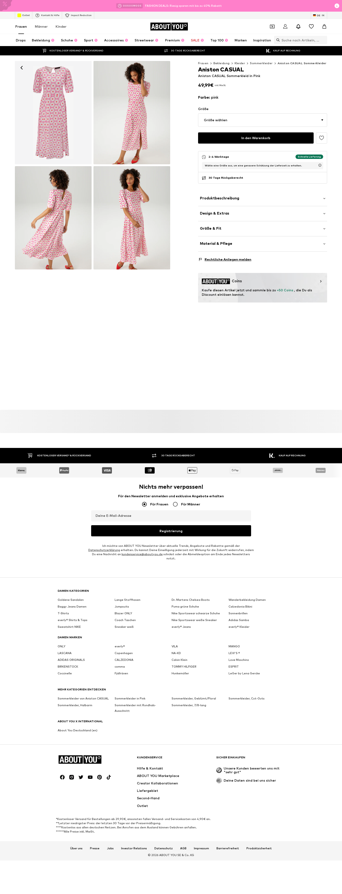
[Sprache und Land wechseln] (319, 15)
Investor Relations (134, 848)
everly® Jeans (181, 626)
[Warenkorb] (324, 26)
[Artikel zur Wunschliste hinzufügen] (321, 138)
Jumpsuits (122, 606)
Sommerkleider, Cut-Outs (247, 698)
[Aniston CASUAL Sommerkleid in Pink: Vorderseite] (53, 112)
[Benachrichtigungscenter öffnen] (298, 26)
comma (120, 666)
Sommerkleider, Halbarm (75, 705)
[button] (262, 120)
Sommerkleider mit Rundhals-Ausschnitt (135, 708)
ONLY (61, 646)
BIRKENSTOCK (68, 666)
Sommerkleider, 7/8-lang (189, 705)
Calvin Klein (179, 660)
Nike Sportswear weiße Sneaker (194, 620)
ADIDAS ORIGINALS (71, 660)
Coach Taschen (125, 620)
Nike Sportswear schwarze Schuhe (196, 613)
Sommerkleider (261, 63)
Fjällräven (121, 673)
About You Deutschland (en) (77, 730)
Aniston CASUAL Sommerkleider (302, 63)
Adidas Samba (239, 620)
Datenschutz (163, 848)
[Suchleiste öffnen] (277, 40)
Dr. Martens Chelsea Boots (191, 600)
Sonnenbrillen (238, 613)
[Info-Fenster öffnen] (337, 5)
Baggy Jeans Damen (72, 606)
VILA (175, 646)
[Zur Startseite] (169, 26)
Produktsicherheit (259, 848)
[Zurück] (21, 67)
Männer (41, 26)
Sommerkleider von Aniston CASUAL (83, 698)
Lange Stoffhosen (127, 600)
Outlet (23, 15)
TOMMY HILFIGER (184, 666)
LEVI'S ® (234, 653)
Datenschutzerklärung (104, 550)
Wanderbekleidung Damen (247, 600)
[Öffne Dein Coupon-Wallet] (272, 26)
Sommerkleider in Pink (130, 698)
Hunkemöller (180, 673)
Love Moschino (239, 660)
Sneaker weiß (124, 626)
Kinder (61, 26)
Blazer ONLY (123, 613)
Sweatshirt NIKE (69, 626)
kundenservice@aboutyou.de (142, 554)
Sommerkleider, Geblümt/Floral (194, 698)
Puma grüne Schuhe (185, 606)
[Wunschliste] (311, 26)
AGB (183, 848)
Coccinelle (65, 673)
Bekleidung (221, 63)
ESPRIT (234, 666)
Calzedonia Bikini (240, 606)
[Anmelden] (285, 26)
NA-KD (176, 653)
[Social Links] (62, 777)
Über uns (76, 848)
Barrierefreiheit (227, 848)
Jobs (110, 848)
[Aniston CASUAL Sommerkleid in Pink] (53, 217)
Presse (95, 848)
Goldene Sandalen (71, 600)
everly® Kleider (239, 626)
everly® (120, 646)
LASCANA (65, 653)
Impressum (201, 848)
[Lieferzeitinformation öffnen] (320, 165)
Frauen (21, 26)
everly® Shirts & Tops (72, 620)
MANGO (234, 646)
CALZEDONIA (124, 660)
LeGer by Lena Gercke (244, 673)
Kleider (240, 63)
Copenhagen (124, 653)
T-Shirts (63, 613)
